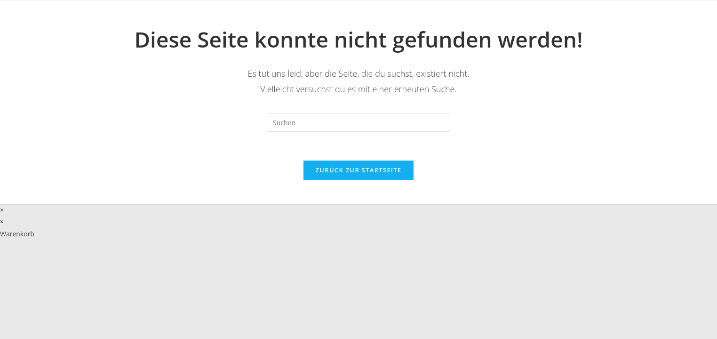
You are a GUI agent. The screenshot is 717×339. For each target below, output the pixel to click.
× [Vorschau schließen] (2, 209)
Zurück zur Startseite (359, 170)
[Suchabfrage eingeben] (358, 122)
